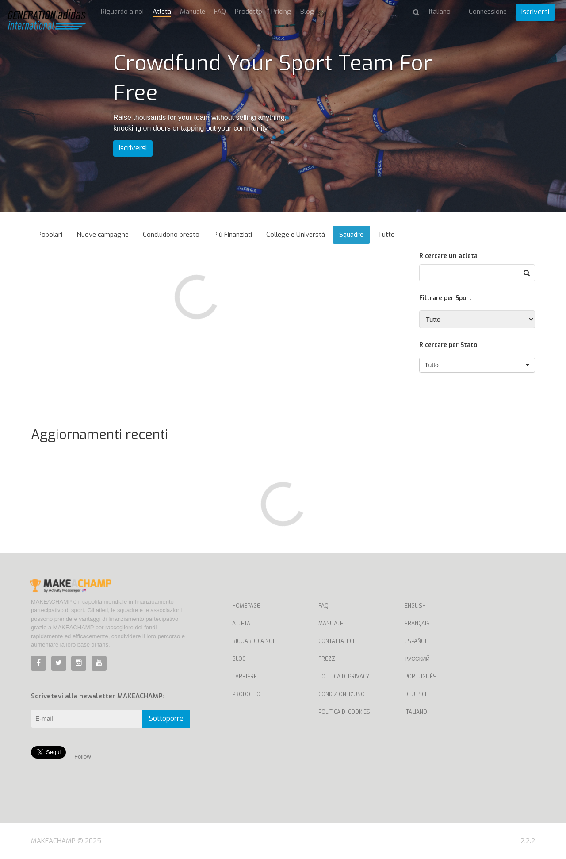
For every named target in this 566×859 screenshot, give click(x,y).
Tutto (386, 234)
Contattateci (336, 641)
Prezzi (327, 659)
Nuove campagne (102, 234)
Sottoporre (166, 718)
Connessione (488, 11)
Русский (417, 659)
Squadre (351, 234)
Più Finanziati (233, 234)
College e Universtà (295, 234)
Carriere (244, 676)
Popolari (50, 234)
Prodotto (248, 11)
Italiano (416, 712)
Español (416, 641)
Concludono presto (171, 234)
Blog (307, 11)
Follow (82, 756)
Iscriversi (535, 11)
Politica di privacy (343, 676)
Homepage (246, 605)
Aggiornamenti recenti (99, 434)
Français (417, 623)
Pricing (281, 11)
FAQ (220, 11)
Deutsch (416, 694)
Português (420, 676)
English (415, 605)
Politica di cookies (344, 712)
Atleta (162, 11)
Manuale (192, 11)
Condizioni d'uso (341, 694)
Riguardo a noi (122, 11)
